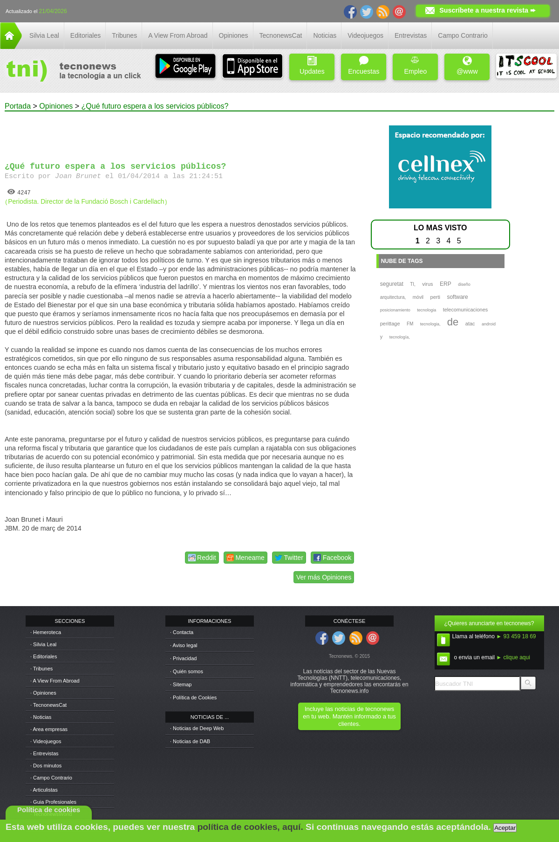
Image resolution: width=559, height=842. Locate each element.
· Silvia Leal (43, 644)
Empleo (415, 65)
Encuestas (363, 65)
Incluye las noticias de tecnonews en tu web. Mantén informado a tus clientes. (349, 716)
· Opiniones (43, 693)
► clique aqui (513, 657)
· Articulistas (44, 790)
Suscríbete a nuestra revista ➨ (487, 10)
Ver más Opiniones (323, 577)
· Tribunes (41, 668)
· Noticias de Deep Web (197, 728)
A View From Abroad (177, 35)
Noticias (324, 35)
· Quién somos (186, 671)
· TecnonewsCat (48, 705)
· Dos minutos (45, 765)
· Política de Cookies (193, 697)
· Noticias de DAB (190, 741)
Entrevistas (411, 35)
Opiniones (233, 35)
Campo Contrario (463, 35)
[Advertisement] (180, 132)
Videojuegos (365, 35)
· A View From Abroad (55, 680)
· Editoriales (43, 656)
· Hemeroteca (45, 632)
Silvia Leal (44, 35)
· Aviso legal (184, 645)
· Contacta (181, 632)
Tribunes (124, 35)
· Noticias (40, 717)
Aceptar (505, 827)
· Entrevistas (44, 753)
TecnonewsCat (280, 35)
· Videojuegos (45, 741)
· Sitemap (180, 684)
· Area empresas (49, 729)
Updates (312, 65)
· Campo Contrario (51, 777)
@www (467, 65)
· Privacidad (183, 658)
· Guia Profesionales (53, 802)
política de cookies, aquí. (250, 827)
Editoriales (85, 35)
